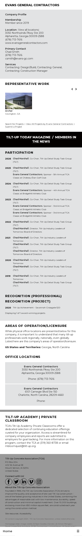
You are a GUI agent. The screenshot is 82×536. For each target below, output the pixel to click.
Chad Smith (12, 51)
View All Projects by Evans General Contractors (49, 124)
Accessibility (25, 513)
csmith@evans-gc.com (19, 58)
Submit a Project (13, 126)
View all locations (28, 29)
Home (7, 531)
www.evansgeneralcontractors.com (26, 42)
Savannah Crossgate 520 (47, 307)
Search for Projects (14, 124)
